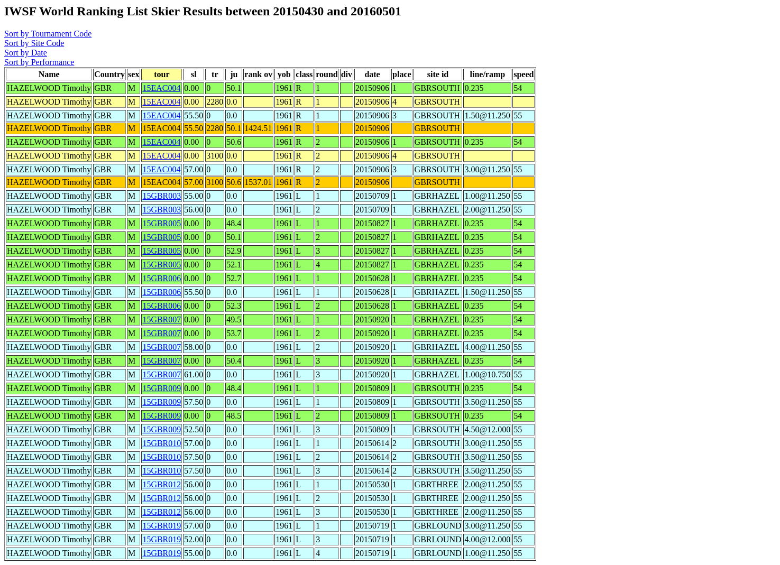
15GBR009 (161, 388)
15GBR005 (161, 223)
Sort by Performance (39, 62)
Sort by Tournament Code (47, 33)
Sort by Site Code (34, 43)
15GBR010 (161, 443)
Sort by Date (25, 52)
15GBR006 (161, 278)
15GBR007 (161, 319)
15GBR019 (161, 525)
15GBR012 (161, 484)
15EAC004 (161, 88)
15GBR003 (161, 195)
